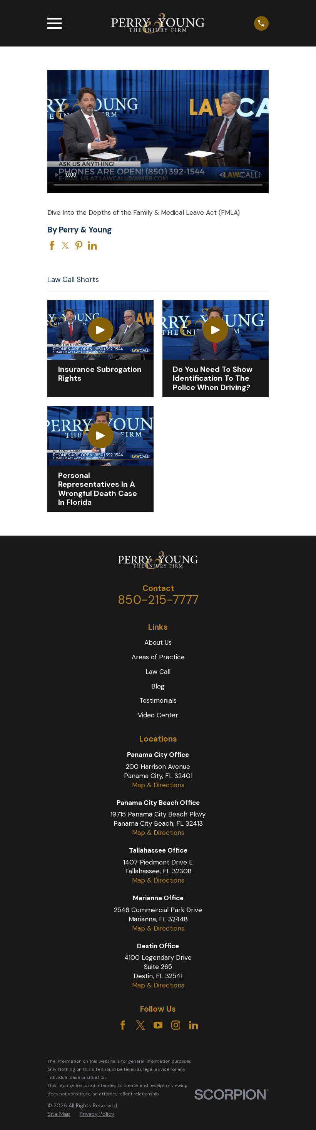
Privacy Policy (97, 1113)
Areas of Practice (158, 657)
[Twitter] (140, 1025)
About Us (158, 642)
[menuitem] (58, 1114)
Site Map (58, 1113)
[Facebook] (122, 1025)
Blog (158, 686)
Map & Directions (158, 785)
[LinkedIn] (193, 1025)
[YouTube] (158, 1025)
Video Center (158, 715)
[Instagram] (176, 1025)
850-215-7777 (158, 600)
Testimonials (158, 700)
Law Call (158, 671)
